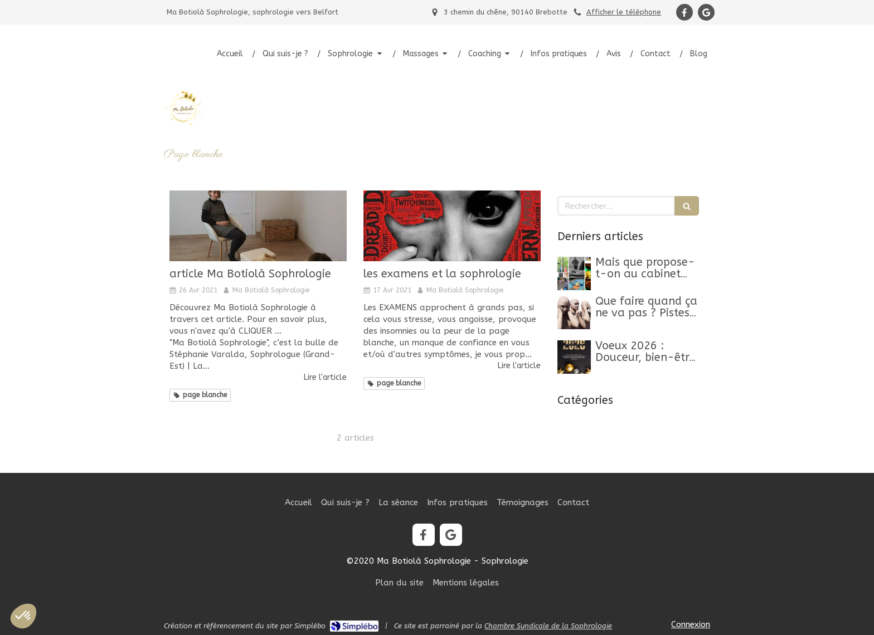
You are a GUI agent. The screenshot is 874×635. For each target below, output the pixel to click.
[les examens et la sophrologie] (452, 225)
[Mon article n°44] (574, 273)
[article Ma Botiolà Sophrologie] (258, 225)
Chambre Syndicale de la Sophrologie (548, 626)
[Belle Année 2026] (574, 357)
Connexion (690, 624)
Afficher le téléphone (623, 12)
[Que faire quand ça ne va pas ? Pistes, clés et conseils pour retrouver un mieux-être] (574, 312)
